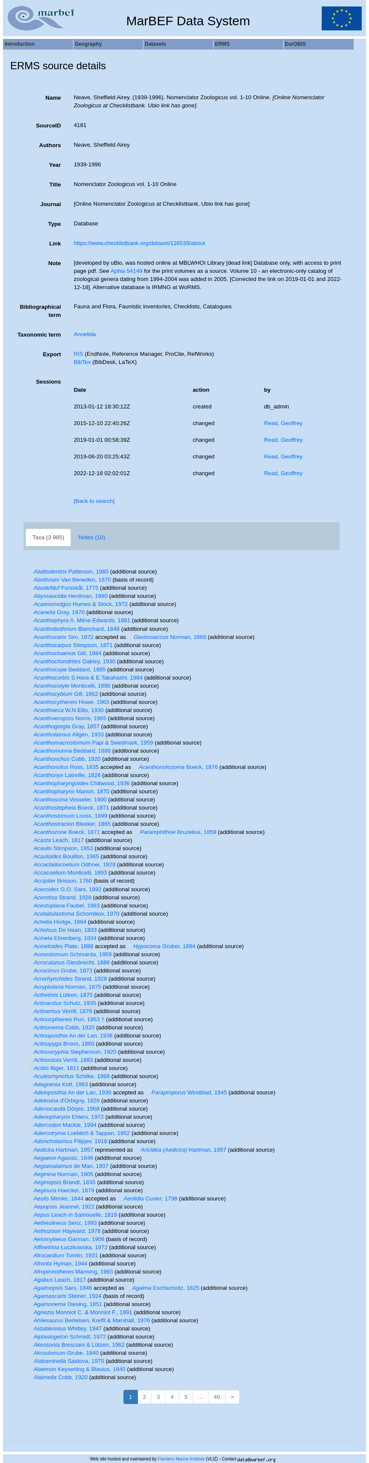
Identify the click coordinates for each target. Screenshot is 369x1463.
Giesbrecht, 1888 (68, 962)
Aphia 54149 (127, 271)
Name (53, 98)
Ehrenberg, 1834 (62, 938)
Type (54, 224)
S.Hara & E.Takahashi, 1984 (85, 677)
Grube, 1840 (63, 1353)
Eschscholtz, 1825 (162, 1288)
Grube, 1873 (59, 970)
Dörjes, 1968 (63, 1108)
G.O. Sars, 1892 (64, 889)
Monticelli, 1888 (69, 686)
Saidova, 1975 (65, 1361)
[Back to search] (94, 501)
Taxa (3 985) (48, 537)
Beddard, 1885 (66, 669)
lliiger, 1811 (53, 1068)
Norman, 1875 (64, 987)
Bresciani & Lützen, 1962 (76, 1345)
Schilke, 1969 (68, 1076)
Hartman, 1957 (60, 1150)
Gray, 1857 (63, 726)
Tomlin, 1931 (62, 1255)
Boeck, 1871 (68, 807)
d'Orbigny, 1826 (63, 1100)
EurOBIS (295, 44)
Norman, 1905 (60, 1174)
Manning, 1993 (70, 1271)
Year (55, 165)
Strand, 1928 (59, 897)
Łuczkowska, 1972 (67, 1247)
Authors (50, 145)
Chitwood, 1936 (78, 783)
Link (55, 243)
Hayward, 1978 (64, 1231)
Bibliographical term (40, 311)
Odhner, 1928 (71, 864)
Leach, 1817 (55, 840)
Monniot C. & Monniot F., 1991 (79, 1312)
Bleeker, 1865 (69, 824)
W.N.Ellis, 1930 (65, 710)
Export (52, 354)
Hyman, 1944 (57, 1263)
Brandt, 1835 (61, 1182)
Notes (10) (92, 537)
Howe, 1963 (68, 702)
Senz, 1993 (62, 1223)
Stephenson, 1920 (72, 1052)
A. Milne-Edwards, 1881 (78, 620)
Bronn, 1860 (60, 1043)
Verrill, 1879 (59, 1011)
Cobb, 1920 (64, 759)
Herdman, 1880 (67, 596)
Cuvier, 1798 (147, 1198)
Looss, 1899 (67, 816)
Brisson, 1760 (59, 881)
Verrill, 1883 (60, 1060)
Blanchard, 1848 (73, 629)
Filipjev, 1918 (67, 1141)
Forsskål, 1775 (62, 588)
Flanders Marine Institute (181, 1459)
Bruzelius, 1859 (175, 832)
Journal (51, 204)
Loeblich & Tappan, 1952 (78, 1133)
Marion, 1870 (68, 791)
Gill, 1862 (62, 694)
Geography (88, 44)
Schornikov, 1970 (73, 913)
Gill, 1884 (64, 653)
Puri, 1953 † (65, 1019)
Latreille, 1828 (64, 775)
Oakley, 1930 (71, 661)
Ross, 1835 (63, 767)
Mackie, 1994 (62, 1125)
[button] (30, 571)
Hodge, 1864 (56, 922)
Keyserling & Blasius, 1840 (76, 1369)
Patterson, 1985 (67, 571)
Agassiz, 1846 (60, 1158)
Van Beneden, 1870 (69, 579)
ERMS (222, 44)
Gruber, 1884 (161, 946)
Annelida (85, 334)
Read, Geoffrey (283, 423)
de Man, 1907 (67, 1166)
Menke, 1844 (55, 1198)
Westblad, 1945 (186, 1092)
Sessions (48, 381)
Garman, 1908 (65, 1239)
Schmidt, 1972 (66, 1336)
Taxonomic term (39, 334)
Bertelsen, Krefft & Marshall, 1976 (88, 1320)
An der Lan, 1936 (70, 1035)
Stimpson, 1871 (70, 645)
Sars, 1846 (59, 1288)
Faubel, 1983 (63, 905)
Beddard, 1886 (69, 751)
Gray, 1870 (56, 612)
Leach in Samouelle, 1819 (72, 1215)
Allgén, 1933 (65, 734)
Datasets (155, 44)
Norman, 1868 (167, 637)
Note (54, 263)
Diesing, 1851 (64, 1304)
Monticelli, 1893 (67, 872)
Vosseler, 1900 (67, 799)
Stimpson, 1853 (60, 848)
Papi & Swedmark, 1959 (90, 742)
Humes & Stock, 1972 (77, 604)
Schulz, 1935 (61, 1003)
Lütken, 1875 (60, 995)
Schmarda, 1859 (69, 954)
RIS (78, 354)
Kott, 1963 (57, 1084)
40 (217, 1397)
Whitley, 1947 (64, 1328)
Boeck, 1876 (175, 767)
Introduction (20, 44)
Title (55, 184)
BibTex (82, 362)
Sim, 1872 (60, 637)
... (200, 1397)
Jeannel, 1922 (60, 1206)
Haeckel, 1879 (60, 1190)
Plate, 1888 (60, 946)
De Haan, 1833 (62, 930)
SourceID (48, 125)
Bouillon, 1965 (63, 856)
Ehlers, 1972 (65, 1117)
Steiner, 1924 (64, 1296)
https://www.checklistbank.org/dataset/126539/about (139, 243)
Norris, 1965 (66, 718)
